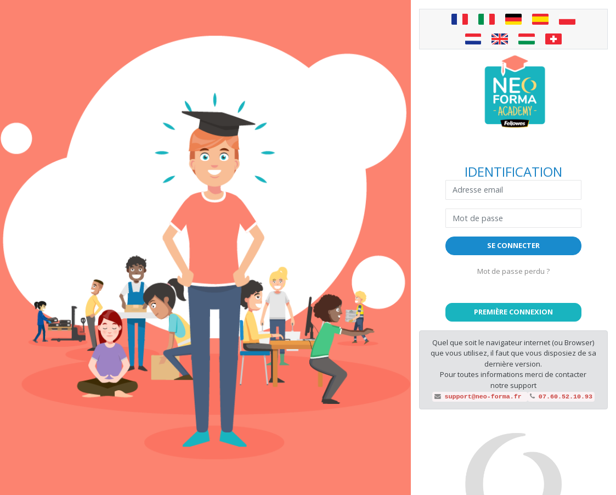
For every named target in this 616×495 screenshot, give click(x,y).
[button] (513, 312)
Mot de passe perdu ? (513, 271)
